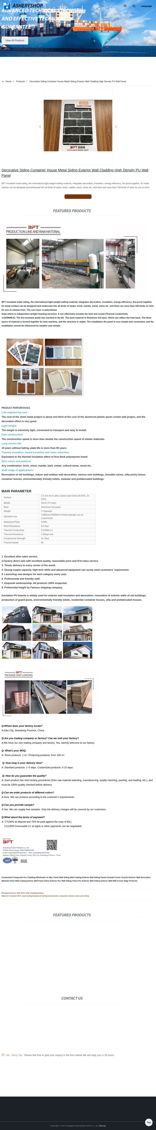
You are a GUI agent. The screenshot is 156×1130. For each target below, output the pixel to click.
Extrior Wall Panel (35, 881)
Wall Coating (75, 877)
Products (20, 81)
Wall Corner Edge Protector (125, 881)
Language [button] (146, 6)
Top (149, 1121)
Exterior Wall (106, 881)
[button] (125, 6)
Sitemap (102, 1126)
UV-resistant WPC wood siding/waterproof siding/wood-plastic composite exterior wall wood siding (47, 896)
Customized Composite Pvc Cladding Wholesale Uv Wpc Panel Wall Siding (35, 877)
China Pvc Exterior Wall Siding (86, 881)
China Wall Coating (18, 881)
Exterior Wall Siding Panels (94, 877)
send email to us (78, 196)
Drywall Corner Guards (117, 877)
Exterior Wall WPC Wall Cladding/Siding (26, 893)
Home (8, 81)
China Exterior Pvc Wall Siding (58, 881)
